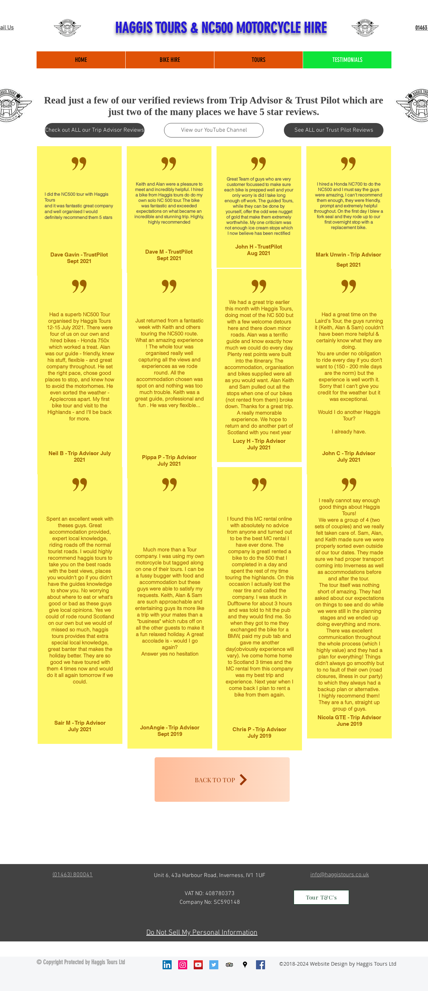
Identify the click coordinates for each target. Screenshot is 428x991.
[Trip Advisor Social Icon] (229, 964)
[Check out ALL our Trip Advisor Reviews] (94, 130)
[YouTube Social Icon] (198, 964)
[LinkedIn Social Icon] (167, 964)
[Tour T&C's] (321, 897)
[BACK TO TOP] (222, 779)
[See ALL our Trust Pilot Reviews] (333, 130)
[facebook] (260, 964)
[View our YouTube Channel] (214, 130)
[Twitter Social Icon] (213, 964)
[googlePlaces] (244, 964)
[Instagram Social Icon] (182, 964)
